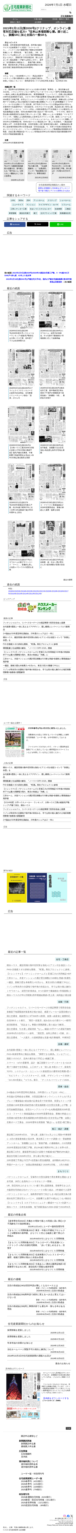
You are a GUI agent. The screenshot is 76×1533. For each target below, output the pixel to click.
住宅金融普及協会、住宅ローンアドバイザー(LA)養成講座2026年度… (39, 1109)
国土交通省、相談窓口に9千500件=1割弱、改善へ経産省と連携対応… (39, 1016)
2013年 (32, 594)
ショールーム (65, 200)
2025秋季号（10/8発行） (32, 1487)
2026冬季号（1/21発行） (32, 1484)
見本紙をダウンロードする (56, 1398)
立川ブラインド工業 (48, 213)
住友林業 (58, 209)
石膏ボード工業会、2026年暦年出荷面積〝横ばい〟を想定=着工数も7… (41, 1122)
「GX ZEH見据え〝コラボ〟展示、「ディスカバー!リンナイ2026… (39, 1080)
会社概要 (38, 22)
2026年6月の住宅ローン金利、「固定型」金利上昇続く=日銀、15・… (40, 1033)
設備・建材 (63, 1044)
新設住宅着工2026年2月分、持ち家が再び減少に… (30, 1156)
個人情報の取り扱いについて (64, 1518)
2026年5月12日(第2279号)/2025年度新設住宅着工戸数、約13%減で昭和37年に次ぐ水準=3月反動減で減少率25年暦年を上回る (21, 507)
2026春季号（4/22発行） (32, 1481)
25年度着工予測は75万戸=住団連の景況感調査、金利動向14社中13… (39, 1160)
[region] (38, 252)
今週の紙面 (38, 19)
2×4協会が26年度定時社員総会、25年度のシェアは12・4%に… (37, 1092)
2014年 (26, 594)
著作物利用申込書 (29, 1467)
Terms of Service (64, 1525)
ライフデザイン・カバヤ (48, 205)
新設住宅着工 (24, 213)
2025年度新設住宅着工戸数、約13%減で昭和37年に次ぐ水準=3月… (38, 1147)
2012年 (38, 594)
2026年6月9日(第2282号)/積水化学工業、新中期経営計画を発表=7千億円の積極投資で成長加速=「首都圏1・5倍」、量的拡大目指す (52, 393)
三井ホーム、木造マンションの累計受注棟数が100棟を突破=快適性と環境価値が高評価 (37, 660)
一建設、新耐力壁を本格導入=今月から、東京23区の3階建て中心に (31, 665)
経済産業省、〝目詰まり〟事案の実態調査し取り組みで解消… (36, 1025)
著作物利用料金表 (29, 1464)
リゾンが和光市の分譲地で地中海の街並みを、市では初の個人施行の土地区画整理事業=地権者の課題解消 (37, 671)
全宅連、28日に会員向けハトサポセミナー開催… (30, 1181)
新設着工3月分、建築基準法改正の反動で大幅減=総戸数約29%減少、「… (41, 1152)
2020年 (48, 591)
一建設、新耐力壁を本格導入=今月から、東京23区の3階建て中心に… (39, 982)
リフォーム (66, 205)
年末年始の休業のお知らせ (20, 1343)
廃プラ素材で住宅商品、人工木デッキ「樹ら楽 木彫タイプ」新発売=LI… (41, 1067)
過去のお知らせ (62, 1363)
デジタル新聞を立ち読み (60, 191)
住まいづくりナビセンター (40, 209)
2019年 (55, 591)
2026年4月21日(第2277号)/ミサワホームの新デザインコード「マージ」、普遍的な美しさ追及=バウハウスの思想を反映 (21, 565)
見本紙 (24, 1457)
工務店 (68, 209)
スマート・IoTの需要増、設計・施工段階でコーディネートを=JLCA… (40, 1063)
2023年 (30, 591)
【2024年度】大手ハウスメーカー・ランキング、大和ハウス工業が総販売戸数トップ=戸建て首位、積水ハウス (36, 804)
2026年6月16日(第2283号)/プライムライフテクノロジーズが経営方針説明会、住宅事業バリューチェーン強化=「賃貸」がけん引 (21, 393)
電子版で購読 (43, 191)
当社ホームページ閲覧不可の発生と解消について (30, 1349)
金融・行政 (63, 1002)
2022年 (36, 591)
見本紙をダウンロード (61, 188)
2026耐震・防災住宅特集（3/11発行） (39, 1500)
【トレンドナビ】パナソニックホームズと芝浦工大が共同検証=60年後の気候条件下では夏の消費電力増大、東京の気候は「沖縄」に (36, 653)
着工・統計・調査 (60, 1129)
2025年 (17, 591)
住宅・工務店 (62, 959)
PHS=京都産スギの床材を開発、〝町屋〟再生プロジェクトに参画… (39, 969)
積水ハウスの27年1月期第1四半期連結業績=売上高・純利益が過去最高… (41, 995)
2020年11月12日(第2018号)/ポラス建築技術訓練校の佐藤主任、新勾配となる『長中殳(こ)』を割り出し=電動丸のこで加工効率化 (14, 163)
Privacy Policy (51, 1525)
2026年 (11, 591)
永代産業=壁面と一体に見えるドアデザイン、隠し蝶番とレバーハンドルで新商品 (36, 628)
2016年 (13, 594)
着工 (35, 213)
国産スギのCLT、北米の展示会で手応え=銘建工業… (31, 1058)
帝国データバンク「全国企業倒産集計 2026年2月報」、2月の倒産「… (40, 1164)
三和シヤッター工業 (19, 209)
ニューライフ (17, 205)
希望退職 (12, 213)
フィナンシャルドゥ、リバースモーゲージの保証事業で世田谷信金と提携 (34, 622)
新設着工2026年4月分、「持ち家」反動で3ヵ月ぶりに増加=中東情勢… (40, 1134)
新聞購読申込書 (28, 1443)
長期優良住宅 (65, 213)
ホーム (15, 19)
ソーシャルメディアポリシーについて (61, 1520)
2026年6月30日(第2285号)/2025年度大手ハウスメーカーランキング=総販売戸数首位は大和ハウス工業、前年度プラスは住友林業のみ (21, 336)
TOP (68, 1428)
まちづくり (63, 1171)
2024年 (24, 591)
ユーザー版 (48, 1226)
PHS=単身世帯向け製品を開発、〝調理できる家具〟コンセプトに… (39, 1054)
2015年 (20, 594)
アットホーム (39, 200)
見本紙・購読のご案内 (60, 19)
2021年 (42, 591)
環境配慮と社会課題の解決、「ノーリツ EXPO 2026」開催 (27, 648)
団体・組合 (63, 1086)
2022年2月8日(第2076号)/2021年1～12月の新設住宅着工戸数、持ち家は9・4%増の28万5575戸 (62, 162)
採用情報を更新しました (19, 1330)
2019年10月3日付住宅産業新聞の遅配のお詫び (29, 1356)
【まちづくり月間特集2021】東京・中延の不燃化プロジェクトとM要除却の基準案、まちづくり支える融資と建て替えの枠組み (36, 1233)
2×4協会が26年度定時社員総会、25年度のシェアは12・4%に (28, 633)
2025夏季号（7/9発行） (32, 1489)
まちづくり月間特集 (54, 1238)
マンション (30, 205)
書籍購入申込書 (28, 1446)
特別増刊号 (59, 1226)
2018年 (61, 591)
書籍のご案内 (15, 22)
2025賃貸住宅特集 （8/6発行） (35, 1505)
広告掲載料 (26, 1454)
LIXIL (13, 200)
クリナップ (52, 200)
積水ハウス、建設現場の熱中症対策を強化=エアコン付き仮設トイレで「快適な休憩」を (36, 639)
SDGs (21, 200)
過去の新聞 (67, 580)
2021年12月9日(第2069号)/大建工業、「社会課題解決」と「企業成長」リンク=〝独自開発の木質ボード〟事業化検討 (38, 162)
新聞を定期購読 (44, 188)
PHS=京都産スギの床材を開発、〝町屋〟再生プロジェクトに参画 (30, 644)
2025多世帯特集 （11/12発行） (35, 1502)
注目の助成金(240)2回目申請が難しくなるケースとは (32, 1285)
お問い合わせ (61, 22)
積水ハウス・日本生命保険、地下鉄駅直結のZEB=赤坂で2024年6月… (39, 1207)
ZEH (28, 200)
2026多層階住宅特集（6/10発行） (37, 1497)
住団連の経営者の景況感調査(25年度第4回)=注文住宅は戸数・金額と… (40, 1118)
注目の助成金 (58, 1290)
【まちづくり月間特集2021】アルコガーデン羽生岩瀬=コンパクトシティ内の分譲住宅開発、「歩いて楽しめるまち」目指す (36, 1245)
